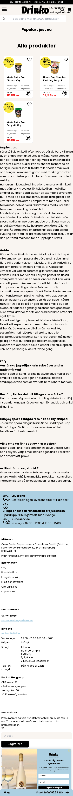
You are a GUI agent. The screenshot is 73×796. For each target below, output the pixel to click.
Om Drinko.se (9, 586)
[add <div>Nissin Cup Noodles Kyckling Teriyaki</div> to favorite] (66, 59)
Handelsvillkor (9, 572)
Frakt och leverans (12, 582)
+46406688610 (10, 633)
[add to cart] (28, 93)
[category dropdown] (4, 9)
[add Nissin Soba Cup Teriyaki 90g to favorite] (30, 104)
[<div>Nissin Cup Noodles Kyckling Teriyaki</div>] (55, 77)
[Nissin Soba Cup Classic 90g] (18, 77)
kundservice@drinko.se (17, 620)
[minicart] (69, 9)
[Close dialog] (68, 788)
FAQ (3, 567)
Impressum (8, 591)
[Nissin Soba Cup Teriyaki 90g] (18, 122)
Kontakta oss (10, 609)
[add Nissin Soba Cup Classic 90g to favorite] (30, 59)
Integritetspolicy (11, 577)
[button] (2, 728)
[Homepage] (35, 9)
